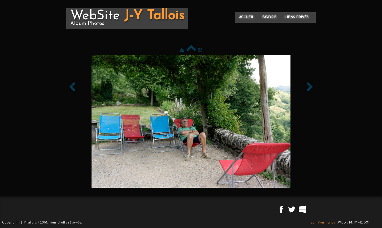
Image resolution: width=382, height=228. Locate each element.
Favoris (269, 17)
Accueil (246, 17)
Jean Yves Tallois (322, 222)
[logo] (127, 18)
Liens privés (296, 17)
